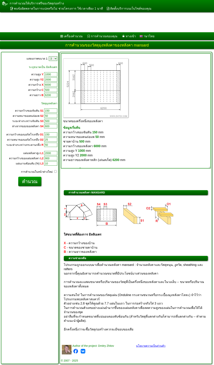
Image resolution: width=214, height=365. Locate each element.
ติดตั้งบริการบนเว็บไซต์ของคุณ (130, 8)
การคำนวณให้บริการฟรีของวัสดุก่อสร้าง (37, 3)
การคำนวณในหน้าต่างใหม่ (39, 171)
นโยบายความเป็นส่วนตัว (150, 345)
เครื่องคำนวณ (73, 36)
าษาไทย (147, 36)
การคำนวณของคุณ (104, 36)
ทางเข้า (131, 36)
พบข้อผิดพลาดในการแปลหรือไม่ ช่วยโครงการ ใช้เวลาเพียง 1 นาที (58, 8)
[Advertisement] (103, 22)
